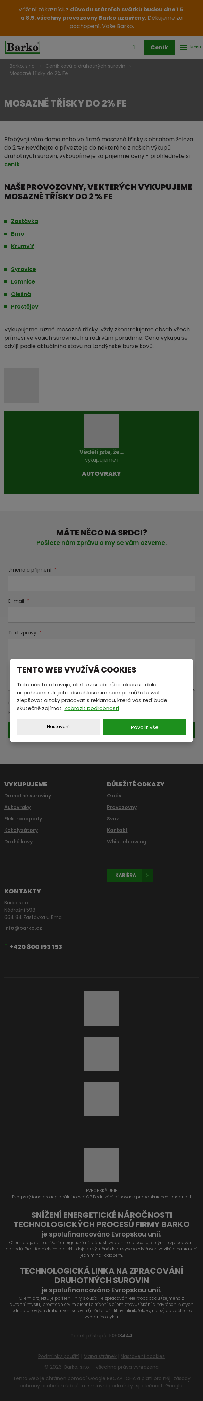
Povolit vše (145, 727)
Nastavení (58, 726)
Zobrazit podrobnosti (91, 708)
